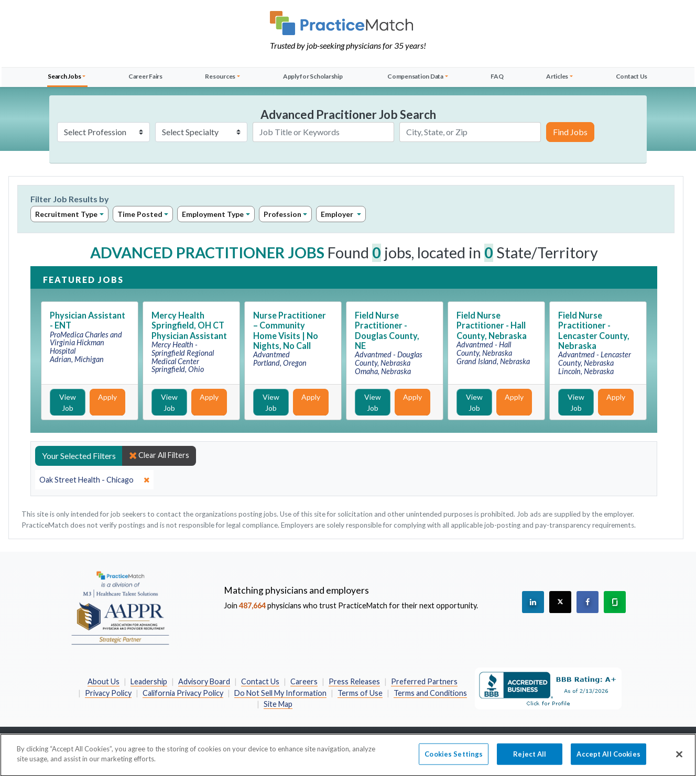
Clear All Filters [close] (159, 455)
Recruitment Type (66, 214)
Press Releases (354, 681)
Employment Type (213, 214)
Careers (304, 681)
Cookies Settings (454, 762)
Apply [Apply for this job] (107, 396)
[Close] (679, 762)
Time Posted (139, 214)
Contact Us (632, 76)
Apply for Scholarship (313, 76)
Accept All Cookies (608, 762)
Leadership (148, 681)
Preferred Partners (424, 681)
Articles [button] (557, 76)
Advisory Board (204, 681)
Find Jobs (570, 132)
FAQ (497, 76)
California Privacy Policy (183, 692)
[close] (94, 480)
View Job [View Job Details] (67, 402)
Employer (338, 214)
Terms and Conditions (430, 692)
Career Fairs (145, 76)
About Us (103, 681)
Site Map (278, 704)
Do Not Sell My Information (280, 692)
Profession (282, 214)
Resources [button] (220, 76)
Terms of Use (360, 692)
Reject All (529, 762)
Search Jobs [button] (64, 76)
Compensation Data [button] (415, 76)
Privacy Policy (108, 692)
